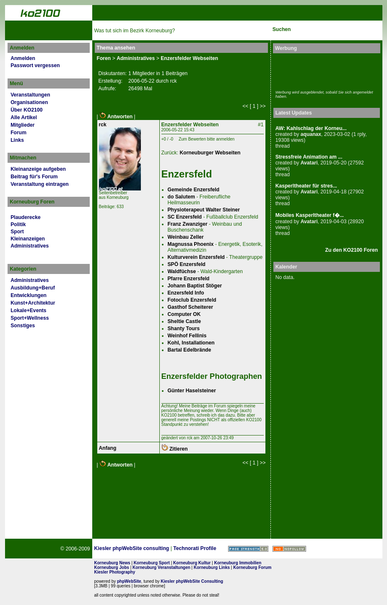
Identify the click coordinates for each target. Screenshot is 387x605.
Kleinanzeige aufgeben (38, 169)
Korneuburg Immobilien (238, 563)
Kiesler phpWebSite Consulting (192, 581)
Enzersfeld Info (186, 293)
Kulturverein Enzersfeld (196, 257)
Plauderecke (25, 217)
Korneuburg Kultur (191, 563)
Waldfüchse (182, 271)
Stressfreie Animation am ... (309, 157)
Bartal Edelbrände (189, 350)
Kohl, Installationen (191, 343)
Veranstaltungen (30, 95)
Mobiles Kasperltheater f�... (309, 215)
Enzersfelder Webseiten (189, 58)
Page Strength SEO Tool (248, 549)
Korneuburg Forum (252, 567)
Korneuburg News (112, 563)
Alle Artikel (23, 117)
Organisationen (29, 102)
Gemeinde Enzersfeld (194, 190)
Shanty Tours (184, 328)
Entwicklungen (28, 295)
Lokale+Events (28, 310)
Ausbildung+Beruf (32, 288)
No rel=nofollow (289, 549)
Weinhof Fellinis (187, 336)
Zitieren (174, 449)
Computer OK (184, 314)
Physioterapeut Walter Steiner (204, 210)
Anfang (108, 448)
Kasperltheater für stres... (306, 186)
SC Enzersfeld (185, 217)
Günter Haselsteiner (192, 391)
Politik (18, 224)
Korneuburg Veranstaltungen (161, 567)
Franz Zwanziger (188, 224)
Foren (104, 58)
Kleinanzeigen (27, 239)
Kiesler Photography (114, 572)
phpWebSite (129, 581)
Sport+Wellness (29, 318)
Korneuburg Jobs (111, 567)
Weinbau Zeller (186, 237)
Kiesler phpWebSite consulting (131, 548)
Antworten (115, 117)
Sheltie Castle (184, 321)
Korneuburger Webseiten (209, 153)
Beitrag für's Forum (33, 177)
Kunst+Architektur (32, 303)
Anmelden (22, 58)
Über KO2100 (26, 110)
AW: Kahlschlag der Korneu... (311, 128)
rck (102, 125)
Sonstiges (22, 326)
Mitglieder (22, 125)
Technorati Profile (194, 548)
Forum (18, 133)
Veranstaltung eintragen (39, 184)
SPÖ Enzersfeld (187, 264)
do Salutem (181, 197)
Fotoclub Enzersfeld (192, 300)
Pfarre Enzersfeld (189, 279)
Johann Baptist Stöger (195, 286)
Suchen (282, 29)
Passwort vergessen (35, 65)
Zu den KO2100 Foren (351, 250)
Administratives (29, 246)
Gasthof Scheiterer (190, 307)
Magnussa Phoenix (191, 244)
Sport (17, 232)
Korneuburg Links (212, 567)
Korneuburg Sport (152, 563)
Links (17, 140)
